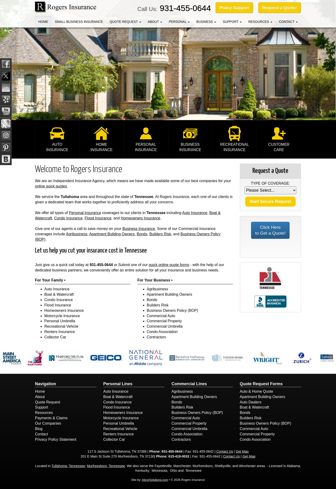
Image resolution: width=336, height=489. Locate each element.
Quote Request (47, 402)
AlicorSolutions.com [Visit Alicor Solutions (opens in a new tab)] (155, 480)
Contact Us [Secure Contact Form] (224, 451)
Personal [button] (179, 22)
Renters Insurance (59, 332)
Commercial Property (164, 321)
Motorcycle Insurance (62, 316)
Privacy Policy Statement (55, 439)
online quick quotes (51, 186)
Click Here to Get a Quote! (270, 230)
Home (43, 22)
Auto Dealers (251, 402)
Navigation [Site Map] (45, 383)
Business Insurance (138, 229)
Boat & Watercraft (59, 294)
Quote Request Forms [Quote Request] (261, 383)
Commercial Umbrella (165, 326)
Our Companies (48, 423)
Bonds (142, 234)
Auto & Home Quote (256, 391)
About (40, 397)
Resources (44, 413)
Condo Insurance (68, 218)
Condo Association (162, 332)
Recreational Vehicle (61, 326)
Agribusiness (77, 234)
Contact (41, 434)
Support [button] (232, 22)
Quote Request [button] (125, 22)
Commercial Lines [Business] (189, 383)
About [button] (155, 22)
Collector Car (55, 337)
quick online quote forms (169, 265)
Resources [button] (260, 22)
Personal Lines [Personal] (118, 383)
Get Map (242, 451)
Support (41, 407)
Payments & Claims (51, 418)
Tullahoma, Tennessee (68, 466)
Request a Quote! (279, 7)
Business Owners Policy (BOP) (172, 310)
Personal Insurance (85, 213)
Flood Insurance (98, 218)
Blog (38, 429)
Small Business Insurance (79, 22)
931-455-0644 (185, 8)
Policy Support (234, 7)
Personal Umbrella (59, 321)
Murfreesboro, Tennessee (106, 466)
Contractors (156, 337)
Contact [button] (288, 22)
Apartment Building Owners (112, 234)
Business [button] (206, 22)
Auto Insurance (194, 213)
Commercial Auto (161, 316)
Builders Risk (160, 234)
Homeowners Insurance (140, 218)
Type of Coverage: (270, 183)
